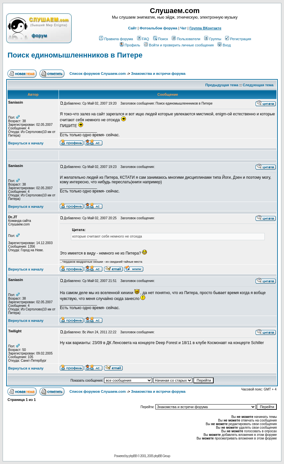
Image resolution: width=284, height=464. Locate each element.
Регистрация (238, 39)
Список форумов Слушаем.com (97, 73)
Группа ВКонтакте (205, 28)
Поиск (160, 39)
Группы (212, 39)
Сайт (132, 28)
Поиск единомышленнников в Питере (75, 55)
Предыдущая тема (222, 85)
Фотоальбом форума (158, 28)
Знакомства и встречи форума (158, 73)
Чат (183, 28)
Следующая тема (258, 85)
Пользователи (186, 39)
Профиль (130, 45)
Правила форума (116, 39)
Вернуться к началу (26, 143)
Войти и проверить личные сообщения (179, 45)
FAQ (143, 39)
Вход (224, 45)
